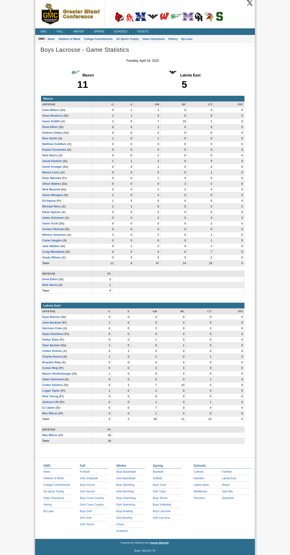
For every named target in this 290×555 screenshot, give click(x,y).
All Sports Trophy (127, 39)
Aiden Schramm (53, 217)
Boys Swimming (126, 498)
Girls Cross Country (92, 504)
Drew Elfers (50, 127)
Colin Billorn (50, 110)
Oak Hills (227, 491)
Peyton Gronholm (54, 149)
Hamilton (199, 478)
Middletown (201, 491)
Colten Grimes (52, 351)
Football (85, 471)
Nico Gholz (49, 138)
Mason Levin (51, 172)
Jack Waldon (51, 246)
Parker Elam (50, 339)
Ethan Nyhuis (51, 212)
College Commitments (98, 39)
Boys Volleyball (162, 504)
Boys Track (159, 484)
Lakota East (229, 478)
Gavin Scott (50, 223)
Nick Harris (50, 155)
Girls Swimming (125, 504)
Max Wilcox (50, 413)
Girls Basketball (125, 478)
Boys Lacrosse (162, 511)
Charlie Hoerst (52, 356)
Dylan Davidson (53, 334)
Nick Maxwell (51, 189)
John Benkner (51, 322)
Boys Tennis (160, 498)
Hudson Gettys (52, 132)
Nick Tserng (50, 396)
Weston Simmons (54, 234)
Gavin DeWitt (51, 121)
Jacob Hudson (52, 161)
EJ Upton (48, 407)
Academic (122, 531)
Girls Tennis (87, 524)
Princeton (199, 498)
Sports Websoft (159, 542)
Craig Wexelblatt (53, 251)
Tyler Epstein (51, 345)
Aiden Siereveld (53, 379)
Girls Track (159, 491)
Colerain (199, 471)
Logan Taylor (51, 390)
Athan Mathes (51, 183)
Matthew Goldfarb (54, 144)
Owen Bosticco (52, 115)
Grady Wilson (51, 257)
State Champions (154, 39)
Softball (157, 478)
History (173, 39)
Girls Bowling (124, 517)
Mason (226, 484)
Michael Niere (51, 206)
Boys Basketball (126, 471)
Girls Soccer (87, 491)
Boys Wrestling (125, 484)
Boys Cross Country (92, 498)
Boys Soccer (87, 484)
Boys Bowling (124, 511)
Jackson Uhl (50, 402)
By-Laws (186, 39)
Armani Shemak (53, 229)
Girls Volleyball (89, 478)
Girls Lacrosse (161, 517)
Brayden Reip (51, 362)
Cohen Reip (50, 368)
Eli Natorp (49, 200)
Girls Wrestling (125, 491)
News (51, 39)
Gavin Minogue (52, 195)
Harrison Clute (52, 328)
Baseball (158, 471)
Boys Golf (86, 511)
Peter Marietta (51, 178)
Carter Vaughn (52, 240)
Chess (120, 524)
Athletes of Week (69, 39)
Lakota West (201, 484)
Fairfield (227, 471)
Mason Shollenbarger (56, 373)
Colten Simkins (52, 385)
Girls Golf (85, 517)
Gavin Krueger (52, 166)
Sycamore (228, 498)
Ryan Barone (51, 317)
